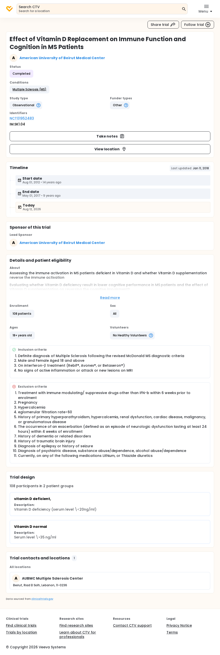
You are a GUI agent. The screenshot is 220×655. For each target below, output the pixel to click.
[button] (29, 89)
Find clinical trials (21, 625)
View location (110, 149)
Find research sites (76, 625)
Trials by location (21, 632)
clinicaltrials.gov (42, 599)
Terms (172, 632)
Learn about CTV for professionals (77, 634)
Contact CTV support (132, 625)
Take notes (110, 136)
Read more (110, 297)
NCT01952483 (22, 118)
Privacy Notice (179, 625)
